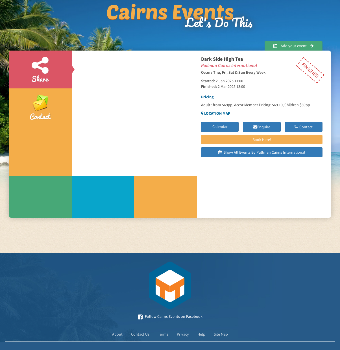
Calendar (220, 126)
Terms (163, 334)
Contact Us (140, 334)
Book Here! (261, 139)
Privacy (183, 334)
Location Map (215, 113)
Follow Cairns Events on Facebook (170, 316)
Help (201, 334)
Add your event (293, 45)
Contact (304, 127)
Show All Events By (261, 152)
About (117, 334)
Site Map (221, 334)
